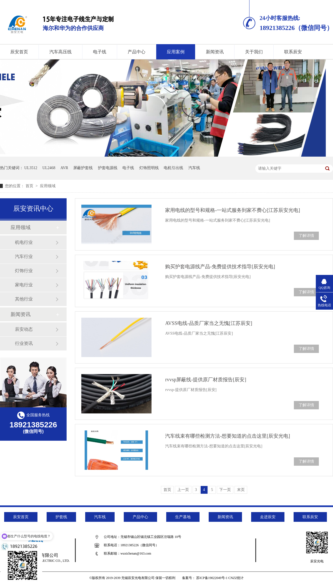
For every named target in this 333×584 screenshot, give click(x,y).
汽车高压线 (60, 51)
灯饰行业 (24, 270)
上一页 (183, 490)
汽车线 (194, 168)
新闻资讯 (215, 51)
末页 (241, 490)
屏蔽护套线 (83, 168)
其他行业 (24, 299)
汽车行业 (24, 256)
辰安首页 (21, 517)
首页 (30, 186)
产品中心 (136, 51)
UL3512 (30, 168)
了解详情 (306, 236)
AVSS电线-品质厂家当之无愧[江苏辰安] (208, 323)
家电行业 (24, 284)
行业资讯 (24, 343)
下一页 (225, 490)
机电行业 (24, 242)
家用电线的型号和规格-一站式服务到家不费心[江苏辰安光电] (232, 210)
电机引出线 (173, 168)
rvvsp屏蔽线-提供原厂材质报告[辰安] (205, 379)
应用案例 (176, 51)
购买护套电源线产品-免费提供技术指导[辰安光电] (220, 266)
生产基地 (183, 517)
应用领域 (48, 186)
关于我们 (254, 51)
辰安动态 (24, 329)
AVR (64, 168)
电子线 (99, 51)
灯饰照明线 (149, 168)
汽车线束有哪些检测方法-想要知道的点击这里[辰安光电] (227, 436)
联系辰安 (293, 51)
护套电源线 (107, 168)
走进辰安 (268, 517)
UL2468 (49, 168)
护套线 (61, 517)
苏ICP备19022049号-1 (212, 578)
